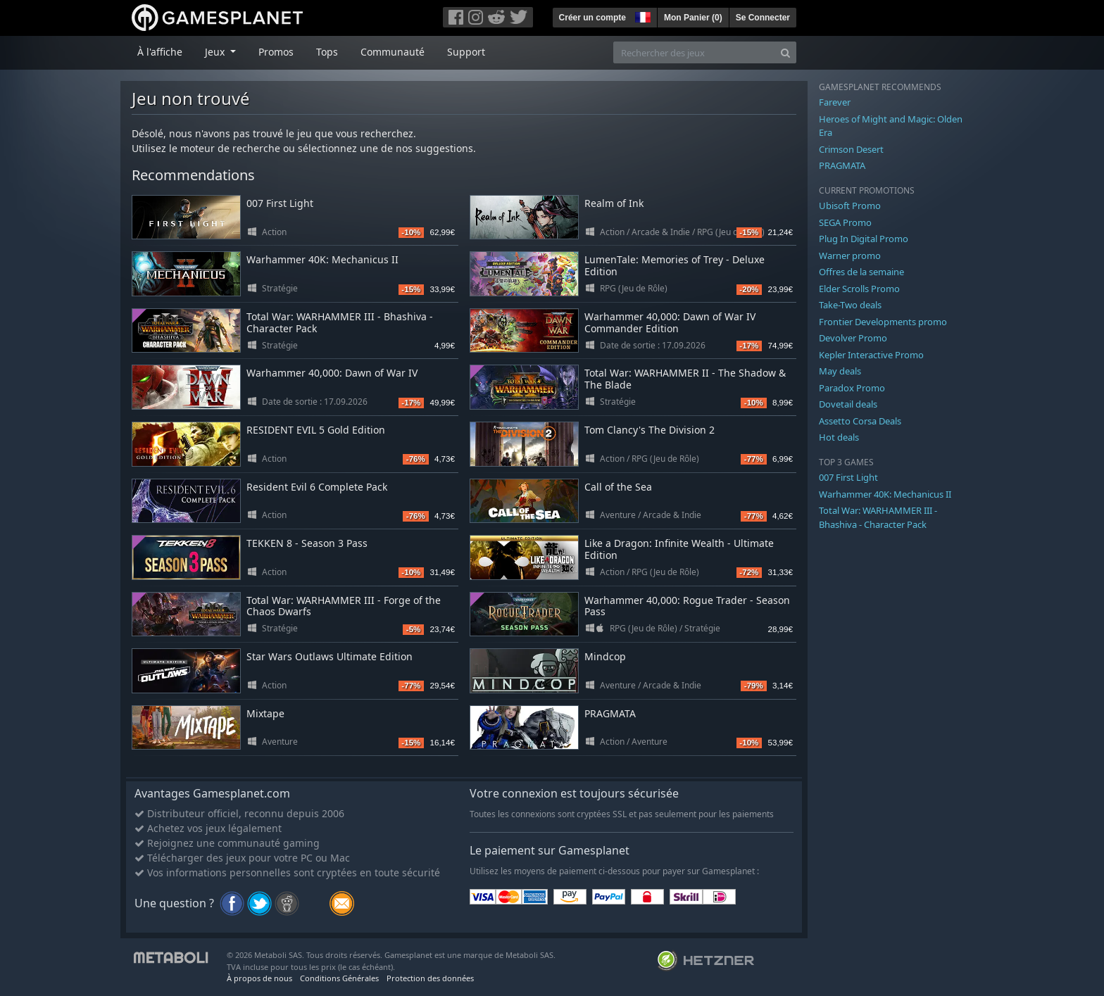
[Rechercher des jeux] (694, 52)
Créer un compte (592, 18)
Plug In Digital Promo (863, 238)
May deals (840, 371)
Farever (835, 102)
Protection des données (430, 978)
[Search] (785, 52)
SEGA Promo (845, 222)
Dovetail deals (848, 404)
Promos (276, 51)
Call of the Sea (618, 486)
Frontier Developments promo (883, 321)
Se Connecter (763, 18)
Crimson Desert (851, 149)
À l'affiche (159, 51)
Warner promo (850, 255)
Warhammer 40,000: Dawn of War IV (332, 372)
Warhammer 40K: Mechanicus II (322, 259)
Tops (327, 51)
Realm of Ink (614, 203)
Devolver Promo (853, 338)
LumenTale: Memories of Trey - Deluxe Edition (674, 265)
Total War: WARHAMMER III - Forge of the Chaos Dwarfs (343, 606)
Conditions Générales (339, 978)
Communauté (392, 51)
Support (466, 51)
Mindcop (605, 656)
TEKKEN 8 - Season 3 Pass (307, 543)
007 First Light (279, 203)
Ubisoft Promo (850, 205)
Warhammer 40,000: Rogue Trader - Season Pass (687, 606)
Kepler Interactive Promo (871, 354)
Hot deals (839, 437)
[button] (641, 15)
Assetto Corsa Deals (860, 421)
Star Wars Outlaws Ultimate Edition (329, 656)
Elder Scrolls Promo (859, 288)
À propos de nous (259, 978)
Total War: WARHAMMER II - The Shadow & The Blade (685, 378)
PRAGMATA (610, 713)
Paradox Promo (852, 388)
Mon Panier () (693, 18)
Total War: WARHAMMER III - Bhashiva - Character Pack (339, 322)
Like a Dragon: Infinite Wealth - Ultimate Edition (679, 549)
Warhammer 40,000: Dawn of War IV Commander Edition (669, 322)
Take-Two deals (850, 304)
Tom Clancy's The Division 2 (649, 429)
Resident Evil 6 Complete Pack (316, 486)
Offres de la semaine (861, 271)
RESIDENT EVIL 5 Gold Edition (315, 429)
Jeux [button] (216, 51)
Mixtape (265, 713)
